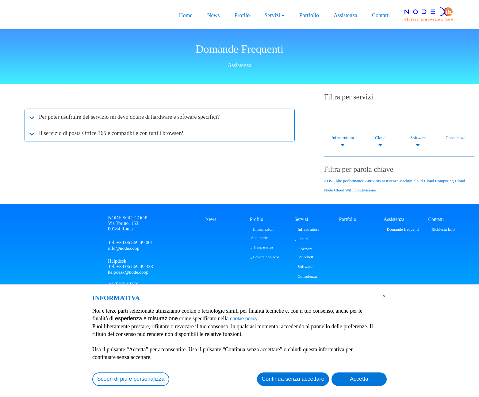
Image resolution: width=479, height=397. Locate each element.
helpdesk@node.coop (129, 273)
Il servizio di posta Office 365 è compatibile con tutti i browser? (118, 133)
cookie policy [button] (246, 318)
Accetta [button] (359, 379)
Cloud (380, 138)
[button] (384, 296)
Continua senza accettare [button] (293, 379)
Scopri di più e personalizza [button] (131, 379)
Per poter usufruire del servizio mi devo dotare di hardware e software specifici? (138, 117)
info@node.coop (124, 248)
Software (418, 138)
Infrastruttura (343, 138)
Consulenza (455, 138)
